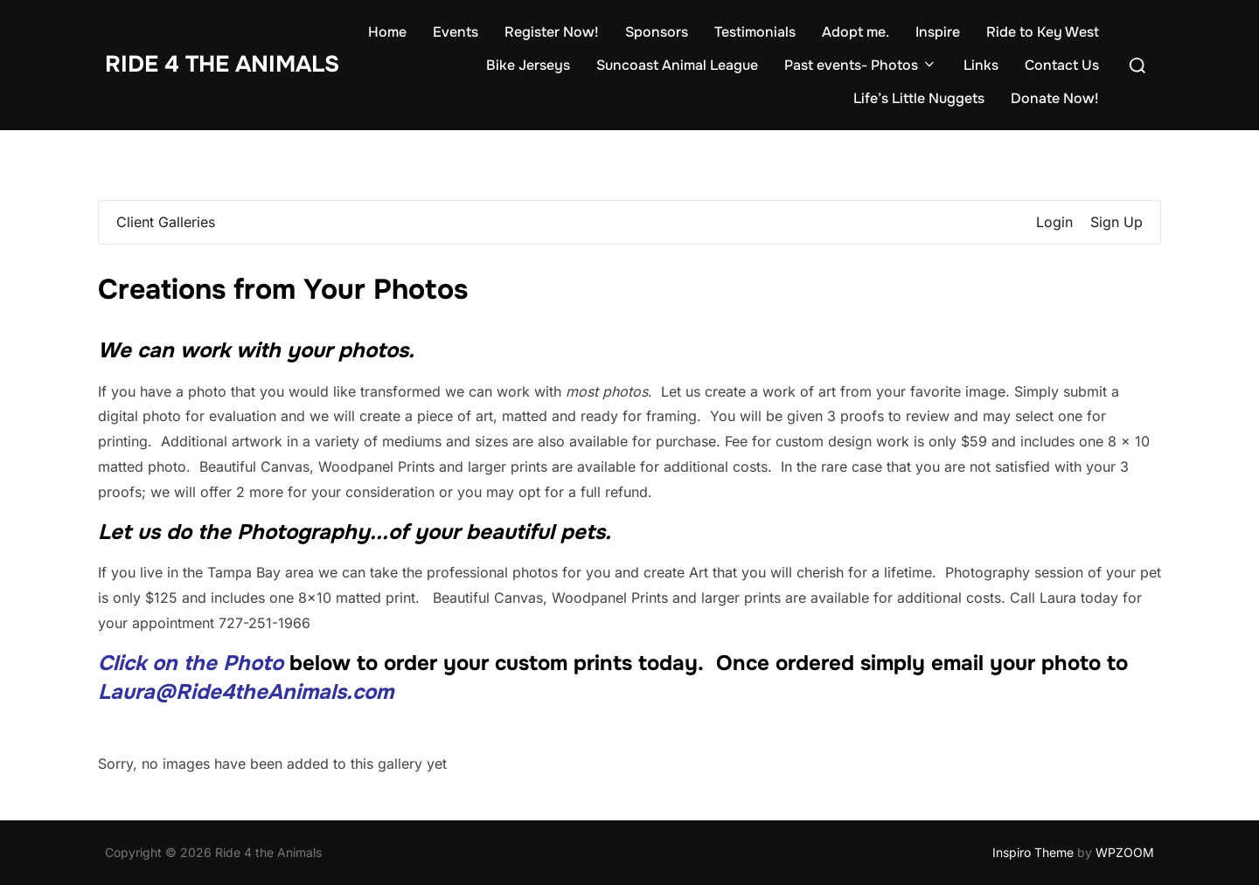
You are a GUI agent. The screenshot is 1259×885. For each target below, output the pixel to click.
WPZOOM (1125, 852)
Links (980, 65)
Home (387, 32)
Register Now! (551, 32)
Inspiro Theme (1033, 852)
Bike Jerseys (528, 65)
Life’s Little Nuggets (918, 98)
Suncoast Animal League (677, 65)
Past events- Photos (860, 65)
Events (455, 32)
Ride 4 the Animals (222, 64)
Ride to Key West (1042, 32)
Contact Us (1062, 65)
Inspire (937, 32)
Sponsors (656, 32)
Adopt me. (855, 32)
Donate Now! (1055, 98)
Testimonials (755, 32)
